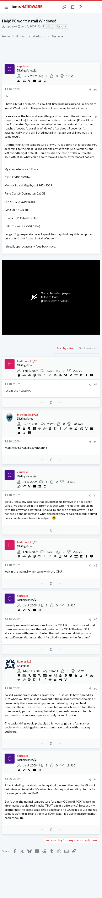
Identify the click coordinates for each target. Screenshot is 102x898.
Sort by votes (88, 348)
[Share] (90, 90)
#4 (95, 495)
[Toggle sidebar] (88, 7)
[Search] (96, 7)
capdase (10, 26)
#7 (95, 688)
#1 (95, 89)
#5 (95, 565)
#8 (95, 779)
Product (48, 26)
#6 (95, 619)
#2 (95, 384)
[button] (6, 7)
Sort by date (65, 348)
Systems (61, 26)
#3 (95, 441)
